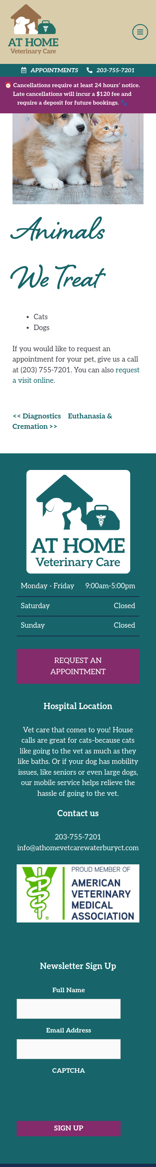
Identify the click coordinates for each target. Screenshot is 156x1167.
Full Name (68, 990)
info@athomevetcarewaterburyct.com (78, 848)
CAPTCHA (68, 1071)
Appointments (49, 70)
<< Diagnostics (36, 416)
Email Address (68, 1031)
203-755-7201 (111, 70)
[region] (78, 1135)
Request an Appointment (78, 666)
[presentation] (80, 1095)
